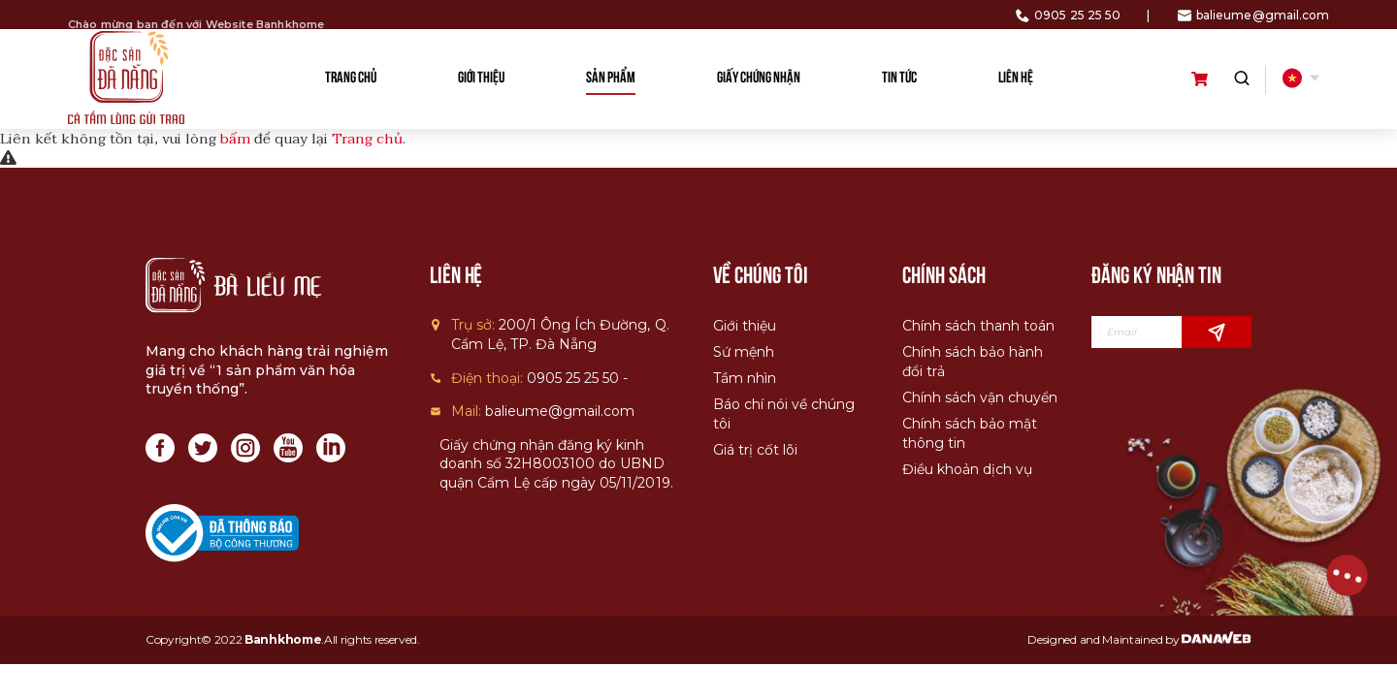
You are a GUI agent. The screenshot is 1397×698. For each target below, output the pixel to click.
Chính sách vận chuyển (979, 397)
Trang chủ (367, 138)
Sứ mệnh (743, 352)
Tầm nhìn (744, 378)
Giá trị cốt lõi (755, 450)
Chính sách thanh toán (978, 325)
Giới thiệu (744, 325)
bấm (235, 138)
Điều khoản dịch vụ (967, 469)
